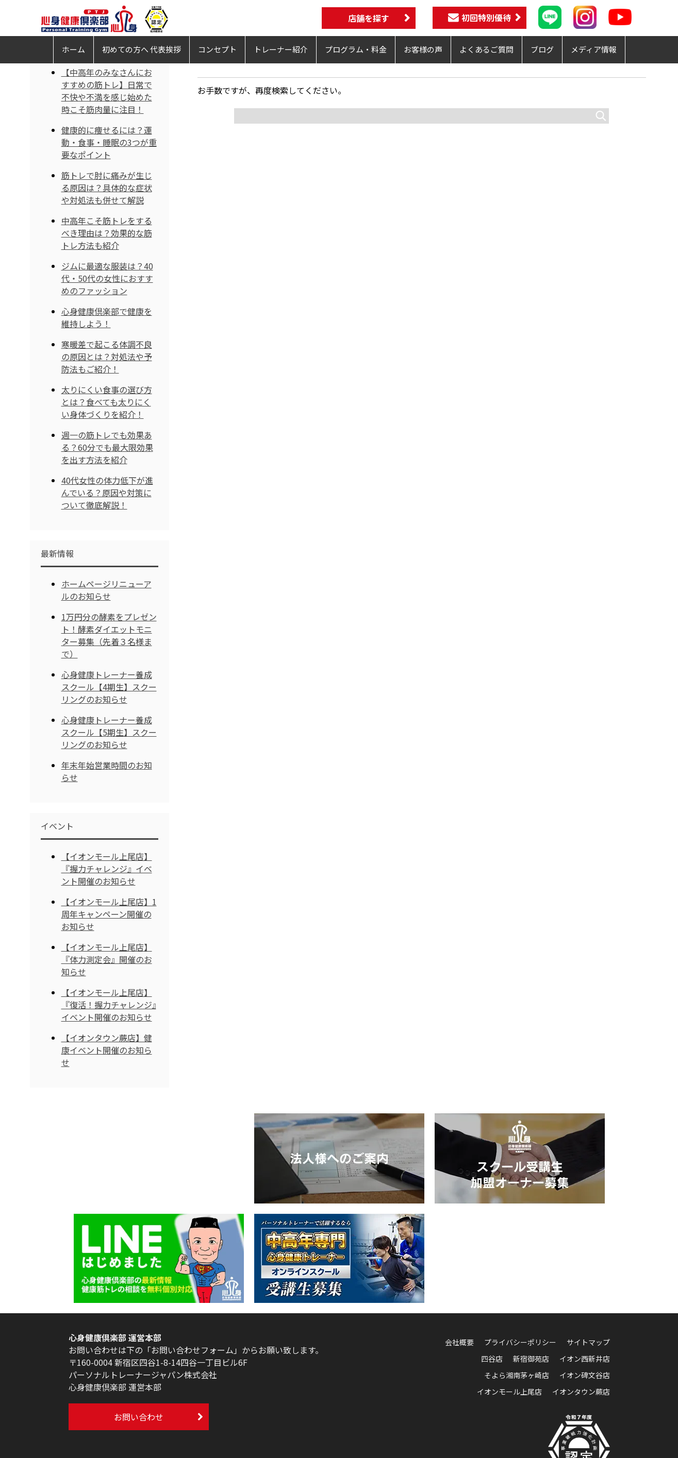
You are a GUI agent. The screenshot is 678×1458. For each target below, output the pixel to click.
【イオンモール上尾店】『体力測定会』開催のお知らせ (106, 959)
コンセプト (217, 49)
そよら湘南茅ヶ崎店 (516, 1375)
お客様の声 (423, 49)
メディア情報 (594, 49)
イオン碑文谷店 (584, 1375)
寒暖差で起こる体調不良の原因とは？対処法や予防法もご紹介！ (106, 356)
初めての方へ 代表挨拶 (141, 49)
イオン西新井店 (584, 1358)
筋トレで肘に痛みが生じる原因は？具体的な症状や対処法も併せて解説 (106, 187)
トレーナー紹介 (281, 49)
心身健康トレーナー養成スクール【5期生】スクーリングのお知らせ (109, 732)
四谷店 (492, 1358)
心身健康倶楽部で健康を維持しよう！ (106, 317)
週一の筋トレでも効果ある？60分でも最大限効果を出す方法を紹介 (107, 447)
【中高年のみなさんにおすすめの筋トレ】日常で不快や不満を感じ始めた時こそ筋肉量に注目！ (106, 90)
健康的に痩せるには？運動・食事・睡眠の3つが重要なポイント (109, 142)
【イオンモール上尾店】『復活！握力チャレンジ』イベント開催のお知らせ (108, 1004)
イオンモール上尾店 (509, 1391)
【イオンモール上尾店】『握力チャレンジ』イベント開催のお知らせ (106, 868)
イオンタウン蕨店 (581, 1391)
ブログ (542, 49)
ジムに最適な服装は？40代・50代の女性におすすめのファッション (107, 278)
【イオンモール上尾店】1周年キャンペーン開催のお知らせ (109, 914)
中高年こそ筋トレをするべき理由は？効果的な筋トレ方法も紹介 (106, 232)
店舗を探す (368, 18)
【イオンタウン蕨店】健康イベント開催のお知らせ (106, 1050)
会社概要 (459, 1342)
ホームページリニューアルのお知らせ (106, 590)
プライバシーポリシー (520, 1342)
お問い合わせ (138, 1417)
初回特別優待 (479, 17)
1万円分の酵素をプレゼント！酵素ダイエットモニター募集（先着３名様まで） (109, 635)
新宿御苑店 (531, 1358)
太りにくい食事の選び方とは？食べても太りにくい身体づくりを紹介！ (106, 401)
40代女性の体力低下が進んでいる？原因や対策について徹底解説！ (107, 492)
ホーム (73, 49)
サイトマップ (588, 1342)
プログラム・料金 (356, 49)
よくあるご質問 (486, 49)
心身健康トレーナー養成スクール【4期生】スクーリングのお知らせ (109, 686)
